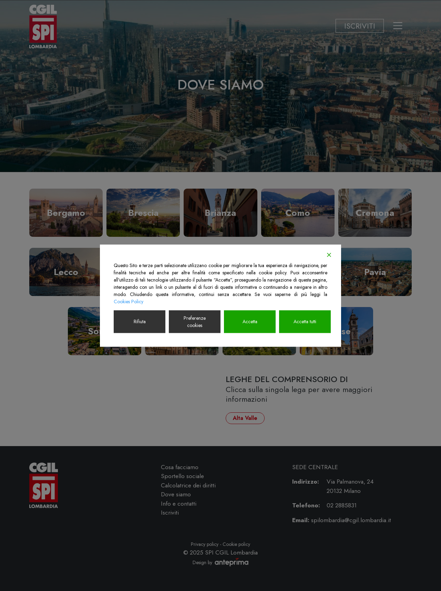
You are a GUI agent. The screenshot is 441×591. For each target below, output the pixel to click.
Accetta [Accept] (250, 321)
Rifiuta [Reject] (140, 321)
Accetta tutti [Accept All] (305, 321)
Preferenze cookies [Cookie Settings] (195, 321)
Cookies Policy (128, 301)
